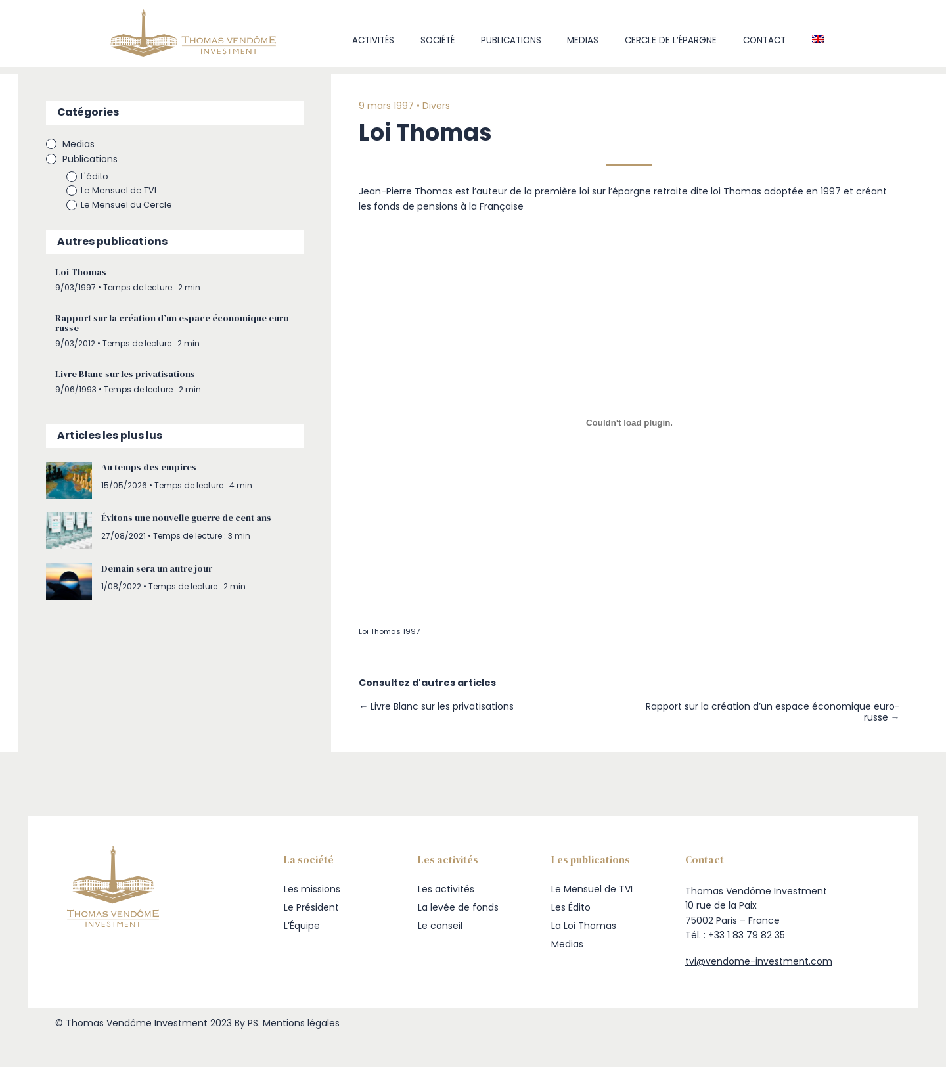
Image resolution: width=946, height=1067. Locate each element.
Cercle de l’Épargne (671, 40)
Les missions (312, 889)
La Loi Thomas (583, 925)
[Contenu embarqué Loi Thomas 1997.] (629, 423)
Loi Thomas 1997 (398, 632)
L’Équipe (302, 925)
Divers (445, 106)
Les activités (446, 889)
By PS (246, 1023)
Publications (511, 40)
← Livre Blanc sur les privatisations (445, 707)
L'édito (104, 177)
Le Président (311, 907)
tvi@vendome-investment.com (758, 961)
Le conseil (440, 925)
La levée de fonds (458, 907)
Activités (373, 40)
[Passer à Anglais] (817, 41)
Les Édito (571, 907)
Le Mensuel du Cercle (135, 205)
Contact (764, 40)
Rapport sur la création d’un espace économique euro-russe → (778, 712)
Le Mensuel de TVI (128, 190)
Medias (582, 40)
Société (437, 40)
